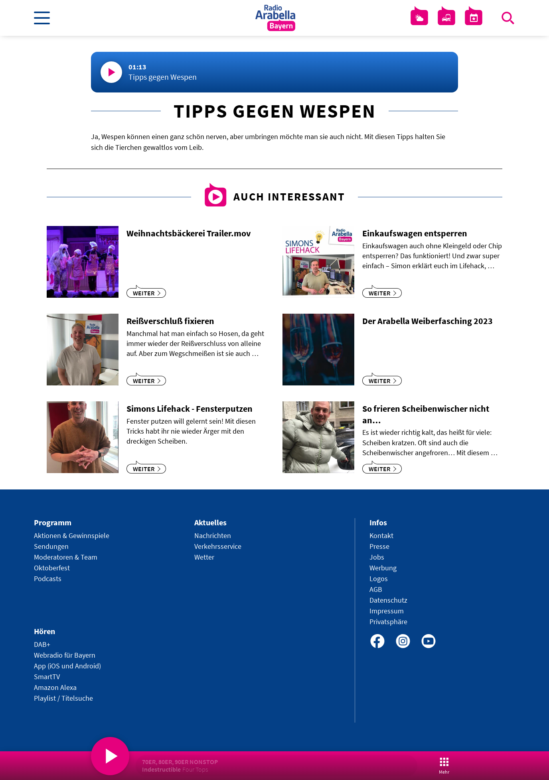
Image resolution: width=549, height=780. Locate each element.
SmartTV (47, 676)
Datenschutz (388, 600)
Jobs (376, 557)
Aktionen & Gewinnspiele (71, 535)
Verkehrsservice (217, 546)
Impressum (386, 610)
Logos (378, 578)
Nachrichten (212, 535)
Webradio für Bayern (64, 655)
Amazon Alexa (55, 687)
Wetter (204, 557)
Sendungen (51, 546)
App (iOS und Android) (67, 665)
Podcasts (47, 578)
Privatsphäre (388, 621)
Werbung (383, 567)
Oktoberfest (52, 567)
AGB (375, 589)
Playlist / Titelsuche (63, 698)
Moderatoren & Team (65, 557)
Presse (379, 546)
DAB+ (42, 644)
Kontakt (381, 535)
